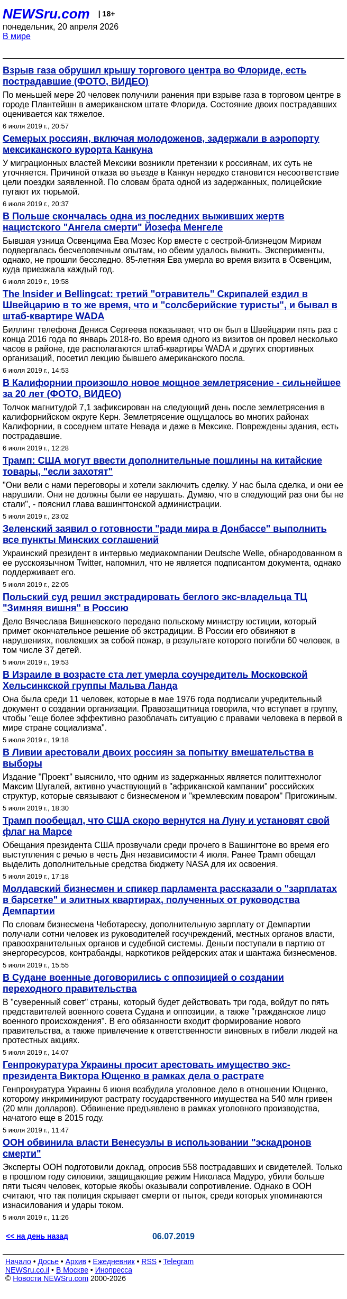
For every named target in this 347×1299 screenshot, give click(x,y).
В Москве (72, 1270)
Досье (48, 1261)
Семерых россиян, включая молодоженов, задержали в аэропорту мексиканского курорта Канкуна (161, 144)
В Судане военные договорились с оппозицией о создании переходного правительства (143, 983)
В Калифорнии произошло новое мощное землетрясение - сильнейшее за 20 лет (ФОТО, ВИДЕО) (172, 388)
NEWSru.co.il (27, 1270)
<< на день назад (37, 1236)
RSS (149, 1261)
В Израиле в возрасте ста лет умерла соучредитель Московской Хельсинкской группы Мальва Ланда (155, 680)
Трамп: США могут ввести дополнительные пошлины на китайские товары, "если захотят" (162, 466)
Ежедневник (114, 1261)
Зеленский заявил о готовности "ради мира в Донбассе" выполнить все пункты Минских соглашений (164, 534)
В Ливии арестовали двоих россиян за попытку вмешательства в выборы (158, 758)
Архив (76, 1261)
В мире (17, 36)
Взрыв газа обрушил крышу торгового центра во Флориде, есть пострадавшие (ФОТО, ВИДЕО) (154, 76)
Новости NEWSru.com (50, 1278)
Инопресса (114, 1270)
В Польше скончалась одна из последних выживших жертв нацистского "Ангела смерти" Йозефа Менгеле (144, 222)
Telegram (178, 1261)
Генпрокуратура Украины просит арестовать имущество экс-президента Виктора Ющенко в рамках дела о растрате (146, 1070)
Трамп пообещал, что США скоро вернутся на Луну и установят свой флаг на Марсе (166, 826)
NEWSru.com (46, 14)
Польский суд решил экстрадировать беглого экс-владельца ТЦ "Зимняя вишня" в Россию (155, 602)
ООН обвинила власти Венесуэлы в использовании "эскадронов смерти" (157, 1148)
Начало (18, 1261)
